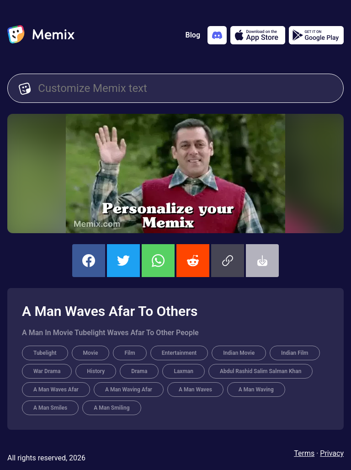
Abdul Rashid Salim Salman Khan (260, 371)
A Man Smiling (111, 408)
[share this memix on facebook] (88, 260)
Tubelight (45, 353)
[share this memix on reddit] (192, 260)
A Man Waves (195, 389)
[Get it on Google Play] (316, 35)
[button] (227, 260)
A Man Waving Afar (128, 389)
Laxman (183, 371)
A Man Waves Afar (56, 389)
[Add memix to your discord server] (217, 35)
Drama (139, 371)
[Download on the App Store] (257, 35)
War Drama (46, 371)
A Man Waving (256, 389)
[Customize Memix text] (185, 88)
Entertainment (179, 353)
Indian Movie (239, 353)
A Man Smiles (50, 408)
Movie (90, 353)
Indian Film (294, 353)
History (96, 371)
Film (129, 353)
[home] (40, 35)
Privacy (332, 453)
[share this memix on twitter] (123, 260)
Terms (304, 453)
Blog (193, 35)
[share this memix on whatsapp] (158, 260)
